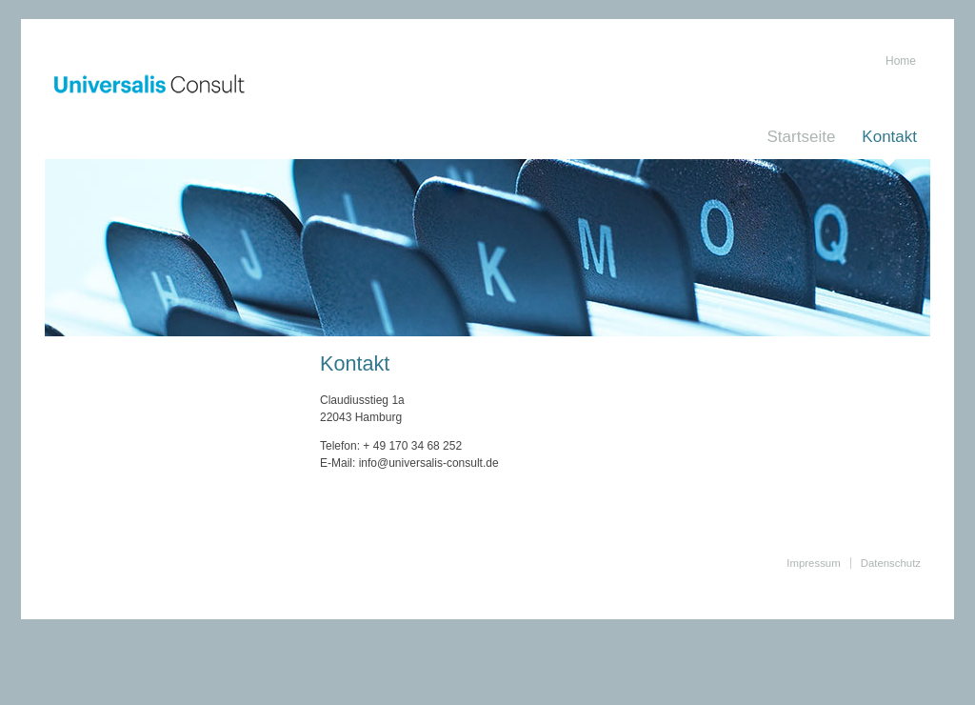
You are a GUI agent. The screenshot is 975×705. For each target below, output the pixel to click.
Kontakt (889, 137)
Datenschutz (891, 563)
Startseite (801, 137)
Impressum (813, 563)
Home (900, 61)
